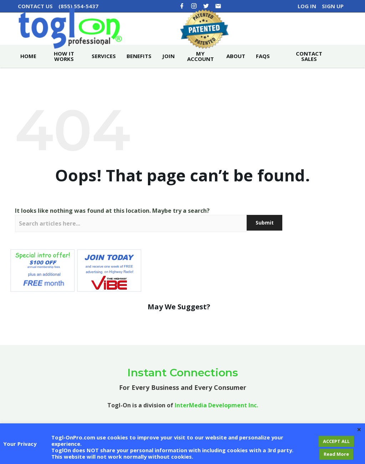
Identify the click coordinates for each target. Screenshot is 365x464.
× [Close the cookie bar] (359, 429)
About (235, 70)
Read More (336, 454)
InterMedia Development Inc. (216, 419)
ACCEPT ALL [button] (336, 441)
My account (200, 70)
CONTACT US (35, 6)
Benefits (139, 70)
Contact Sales (309, 70)
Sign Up (333, 6)
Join (168, 70)
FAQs (263, 70)
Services (104, 70)
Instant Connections (182, 386)
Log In (307, 6)
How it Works (64, 70)
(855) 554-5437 (78, 6)
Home (28, 70)
